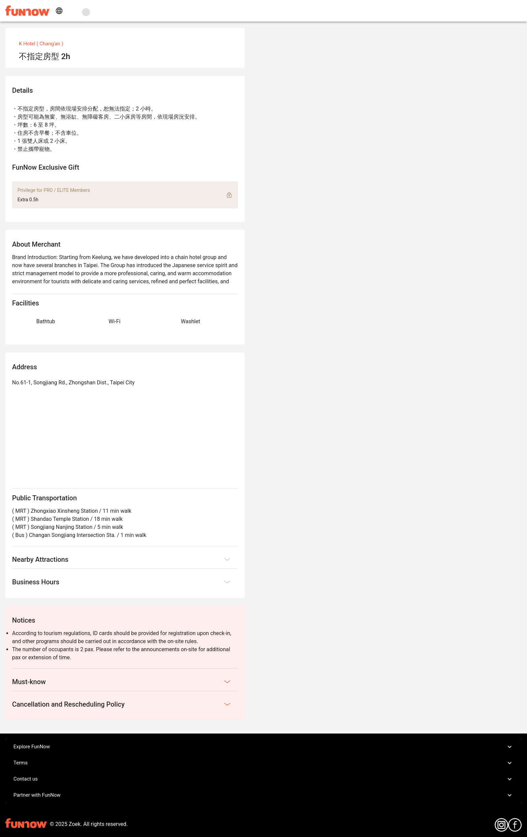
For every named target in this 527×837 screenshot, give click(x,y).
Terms (263, 763)
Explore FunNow (263, 747)
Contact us (263, 779)
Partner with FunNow (263, 795)
